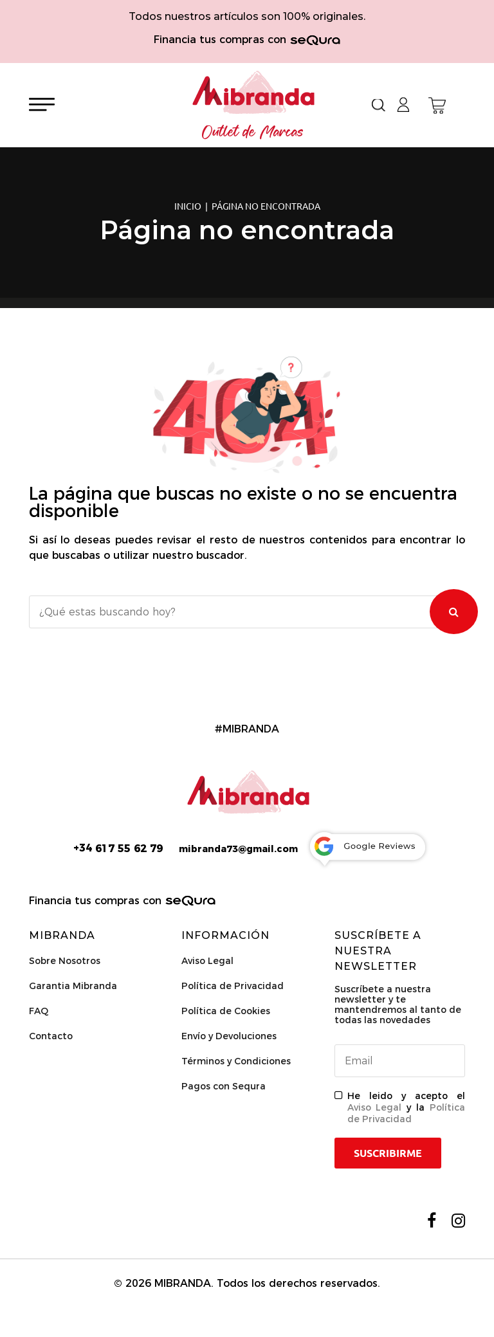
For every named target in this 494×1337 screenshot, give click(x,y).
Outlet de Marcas (253, 132)
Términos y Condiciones (236, 1061)
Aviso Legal (207, 961)
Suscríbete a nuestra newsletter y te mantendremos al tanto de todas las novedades (397, 1004)
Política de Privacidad (232, 986)
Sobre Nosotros (64, 961)
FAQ (38, 1011)
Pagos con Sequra (223, 1086)
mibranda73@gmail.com (238, 849)
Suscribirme (388, 1153)
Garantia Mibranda (73, 986)
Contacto (51, 1036)
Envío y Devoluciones (229, 1036)
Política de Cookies (225, 1011)
